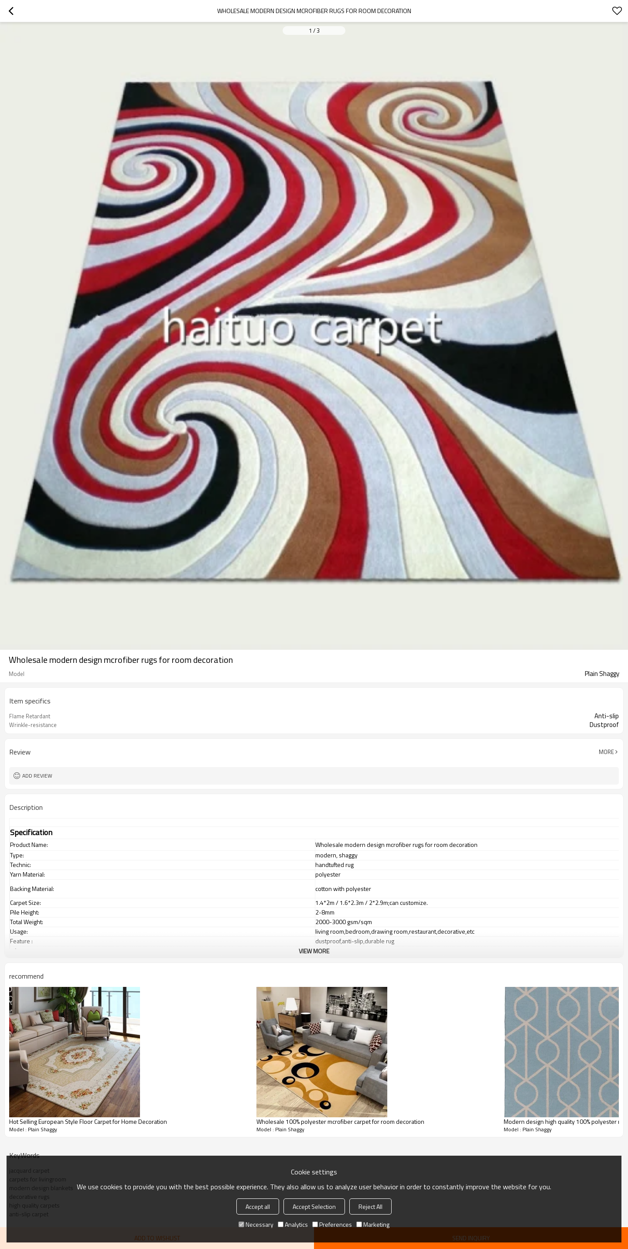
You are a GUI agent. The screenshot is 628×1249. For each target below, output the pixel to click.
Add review (37, 775)
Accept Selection (314, 1206)
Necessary (256, 1224)
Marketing (372, 1224)
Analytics (293, 1224)
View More (314, 951)
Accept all (258, 1206)
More (606, 751)
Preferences (332, 1224)
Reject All (370, 1206)
